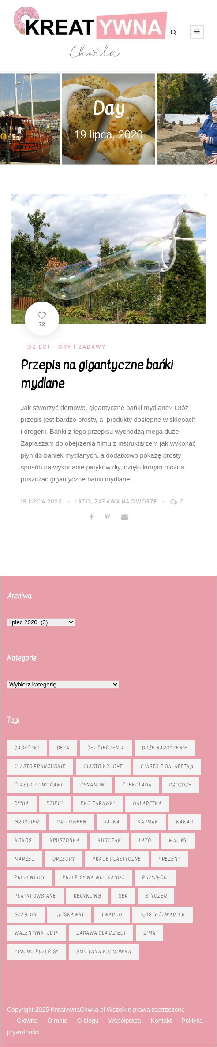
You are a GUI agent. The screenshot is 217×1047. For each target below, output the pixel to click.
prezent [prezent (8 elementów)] (169, 859)
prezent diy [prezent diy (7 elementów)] (30, 877)
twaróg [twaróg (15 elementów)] (111, 914)
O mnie (57, 1020)
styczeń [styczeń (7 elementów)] (156, 896)
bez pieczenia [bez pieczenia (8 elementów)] (105, 748)
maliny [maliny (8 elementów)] (178, 840)
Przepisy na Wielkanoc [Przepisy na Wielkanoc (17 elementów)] (94, 877)
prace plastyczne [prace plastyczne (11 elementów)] (117, 859)
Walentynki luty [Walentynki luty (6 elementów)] (37, 933)
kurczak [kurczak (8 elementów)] (109, 840)
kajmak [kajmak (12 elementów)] (148, 822)
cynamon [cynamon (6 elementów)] (92, 785)
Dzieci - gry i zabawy (66, 346)
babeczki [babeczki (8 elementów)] (27, 748)
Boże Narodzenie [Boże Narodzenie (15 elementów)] (164, 748)
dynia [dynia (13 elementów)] (22, 803)
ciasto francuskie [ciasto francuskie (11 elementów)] (40, 766)
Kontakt (161, 1020)
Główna (27, 1020)
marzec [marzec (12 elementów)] (25, 859)
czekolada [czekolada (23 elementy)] (137, 785)
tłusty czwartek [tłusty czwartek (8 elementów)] (162, 914)
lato (83, 501)
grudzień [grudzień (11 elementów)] (27, 822)
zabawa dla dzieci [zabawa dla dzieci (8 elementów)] (101, 933)
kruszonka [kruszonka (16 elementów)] (64, 840)
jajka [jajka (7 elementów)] (112, 822)
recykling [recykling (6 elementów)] (87, 896)
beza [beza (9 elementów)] (63, 748)
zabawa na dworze (125, 501)
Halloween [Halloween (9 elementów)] (71, 822)
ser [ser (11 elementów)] (123, 896)
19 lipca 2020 (41, 501)
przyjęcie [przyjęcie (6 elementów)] (155, 877)
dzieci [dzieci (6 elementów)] (55, 803)
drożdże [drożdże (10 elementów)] (180, 785)
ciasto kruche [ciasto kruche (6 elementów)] (103, 766)
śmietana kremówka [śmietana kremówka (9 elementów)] (103, 951)
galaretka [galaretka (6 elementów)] (147, 803)
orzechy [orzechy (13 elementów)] (63, 859)
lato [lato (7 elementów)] (145, 840)
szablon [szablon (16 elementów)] (26, 914)
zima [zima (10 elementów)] (149, 933)
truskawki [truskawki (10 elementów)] (69, 914)
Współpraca (124, 1020)
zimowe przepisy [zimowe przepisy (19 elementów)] (37, 951)
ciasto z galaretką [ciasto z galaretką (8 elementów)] (167, 766)
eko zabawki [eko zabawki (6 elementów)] (98, 803)
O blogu (88, 1020)
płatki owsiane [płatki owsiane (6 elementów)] (35, 896)
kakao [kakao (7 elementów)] (185, 822)
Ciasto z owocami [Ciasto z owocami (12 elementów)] (39, 785)
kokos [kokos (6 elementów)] (23, 840)
